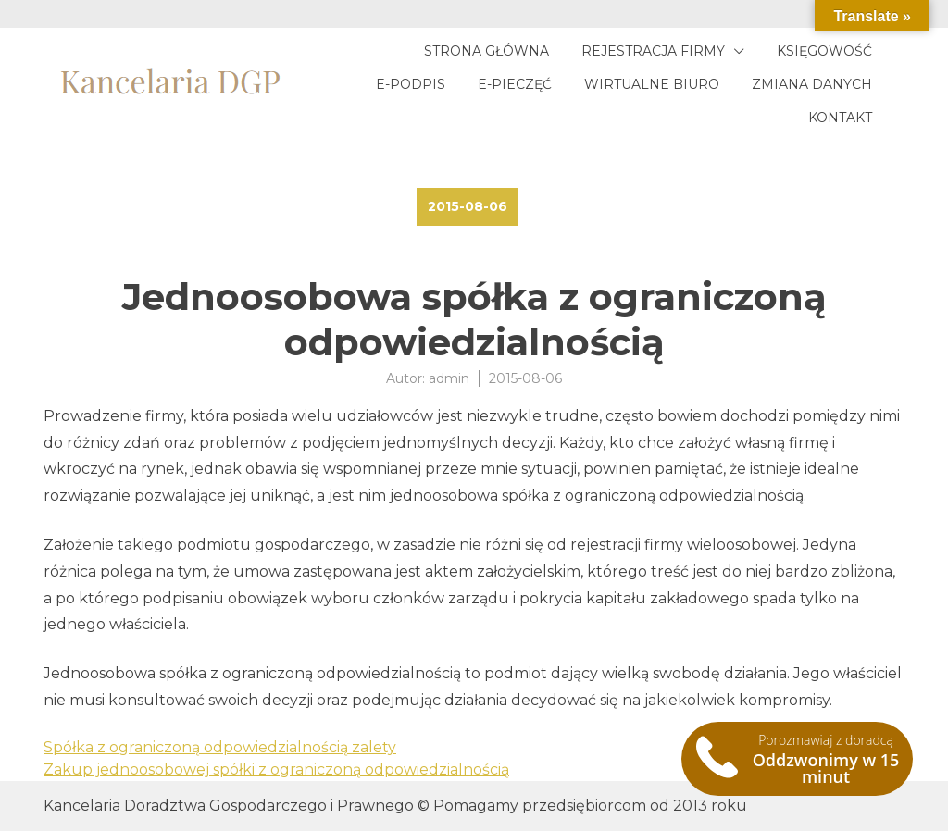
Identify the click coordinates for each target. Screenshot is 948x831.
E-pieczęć (515, 84)
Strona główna (486, 51)
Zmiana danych (812, 84)
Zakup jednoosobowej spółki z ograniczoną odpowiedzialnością (276, 769)
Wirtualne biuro (651, 84)
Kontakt (840, 117)
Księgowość (824, 51)
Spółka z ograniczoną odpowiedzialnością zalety (220, 747)
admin (449, 378)
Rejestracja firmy (653, 51)
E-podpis (410, 84)
